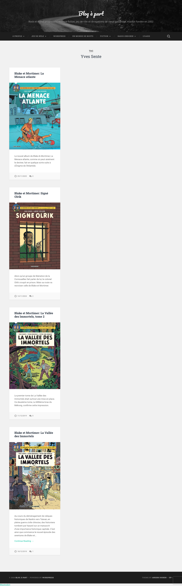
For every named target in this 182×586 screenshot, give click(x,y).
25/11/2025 (22, 176)
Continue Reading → (24, 541)
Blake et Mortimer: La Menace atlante (29, 75)
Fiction (104, 36)
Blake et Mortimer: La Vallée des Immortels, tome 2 (33, 314)
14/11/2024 (22, 296)
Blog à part (91, 13)
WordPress (59, 36)
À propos (17, 36)
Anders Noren (159, 578)
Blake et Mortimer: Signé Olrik (31, 194)
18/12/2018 (22, 551)
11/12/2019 (22, 416)
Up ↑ (171, 578)
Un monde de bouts (82, 36)
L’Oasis (146, 36)
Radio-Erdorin (125, 36)
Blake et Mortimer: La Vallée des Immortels (33, 434)
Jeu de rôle (37, 36)
